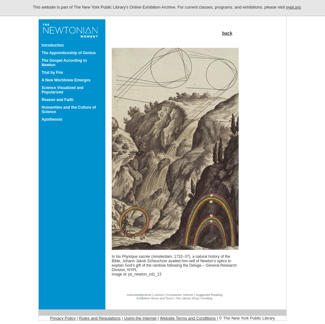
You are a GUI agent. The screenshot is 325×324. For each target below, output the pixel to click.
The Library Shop (187, 298)
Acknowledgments (138, 294)
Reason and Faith (57, 100)
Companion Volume (179, 294)
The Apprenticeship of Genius (69, 53)
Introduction (53, 45)
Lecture (159, 294)
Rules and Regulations (100, 318)
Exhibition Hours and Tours (154, 298)
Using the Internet (140, 318)
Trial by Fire (52, 72)
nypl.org (293, 7)
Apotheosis (52, 119)
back (227, 33)
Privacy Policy (63, 318)
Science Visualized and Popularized (62, 90)
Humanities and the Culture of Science (69, 109)
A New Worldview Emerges (66, 80)
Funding (206, 298)
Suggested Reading (209, 294)
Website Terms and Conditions (188, 318)
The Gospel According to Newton (64, 62)
